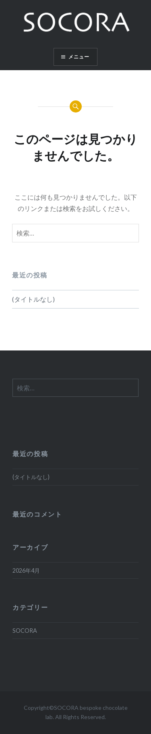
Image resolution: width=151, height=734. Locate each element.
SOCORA (24, 630)
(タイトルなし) (33, 299)
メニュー (79, 57)
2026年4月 (26, 570)
